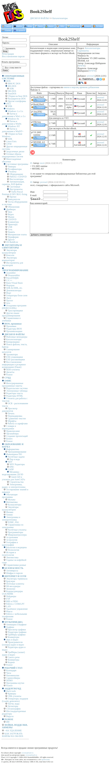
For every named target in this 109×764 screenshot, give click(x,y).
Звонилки (10, 589)
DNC (11, 467)
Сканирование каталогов (11, 350)
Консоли (10, 255)
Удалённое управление (17, 609)
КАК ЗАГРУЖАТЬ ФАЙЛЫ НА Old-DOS (12, 734)
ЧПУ (10, 462)
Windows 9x (13, 119)
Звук (10, 212)
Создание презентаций (17, 436)
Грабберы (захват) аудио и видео (13, 653)
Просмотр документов (9, 409)
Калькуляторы (14, 504)
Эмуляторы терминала (16, 579)
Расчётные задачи (16, 457)
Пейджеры (11, 596)
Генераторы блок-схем (16, 295)
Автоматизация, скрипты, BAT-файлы (13, 182)
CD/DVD (12, 219)
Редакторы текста (14, 393)
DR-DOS (12, 91)
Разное (9, 374)
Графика (10, 627)
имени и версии (71, 87)
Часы (8, 673)
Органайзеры (12, 433)
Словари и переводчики (9, 427)
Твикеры (12, 166)
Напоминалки (12, 675)
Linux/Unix (11, 141)
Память (11, 232)
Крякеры (12, 693)
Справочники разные (16, 565)
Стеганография (13, 709)
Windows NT (14, 126)
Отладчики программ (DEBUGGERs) (14, 306)
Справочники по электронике (12, 526)
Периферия (13, 237)
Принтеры (13, 224)
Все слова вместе (11, 67)
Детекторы (13, 706)
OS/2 (8, 103)
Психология (13, 550)
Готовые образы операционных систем (12, 155)
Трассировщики (15, 310)
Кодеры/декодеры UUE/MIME (12, 592)
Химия (9, 514)
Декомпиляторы (13, 290)
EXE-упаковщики (14, 357)
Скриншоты (83, 50)
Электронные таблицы (16, 391)
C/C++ (9, 280)
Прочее (12, 197)
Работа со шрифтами (18, 423)
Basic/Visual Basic (14, 283)
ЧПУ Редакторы (17, 464)
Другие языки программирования (11, 314)
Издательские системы (17, 388)
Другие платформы (17, 101)
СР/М (8, 144)
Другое (11, 239)
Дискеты (10, 372)
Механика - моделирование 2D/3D (12, 473)
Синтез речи (14, 657)
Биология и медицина (16, 547)
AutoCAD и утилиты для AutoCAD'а (13, 478)
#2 (31, 182)
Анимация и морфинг (16, 624)
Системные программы (17, 164)
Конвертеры (13, 637)
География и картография (10, 543)
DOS (8, 81)
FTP (8, 599)
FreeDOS (12, 93)
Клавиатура (13, 222)
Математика (12, 502)
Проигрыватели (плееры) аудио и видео (13, 643)
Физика (9, 512)
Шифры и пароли (14, 573)
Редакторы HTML (14, 396)
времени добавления (89, 87)
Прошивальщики (14, 331)
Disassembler (14, 275)
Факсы (9, 611)
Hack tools (11, 691)
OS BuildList (12, 242)
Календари (11, 670)
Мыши (11, 217)
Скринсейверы (13, 678)
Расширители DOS (17, 98)
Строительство (16, 482)
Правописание (13, 431)
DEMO (9, 680)
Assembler (11, 273)
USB (10, 227)
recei (42, 163)
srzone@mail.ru (27, 753)
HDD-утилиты (13, 369)
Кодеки (11, 662)
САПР (11, 469)
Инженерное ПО (14, 454)
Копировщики (13, 342)
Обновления (13, 207)
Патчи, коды (13, 703)
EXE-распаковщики (15, 359)
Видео (11, 214)
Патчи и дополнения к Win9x (11, 122)
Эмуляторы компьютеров (9, 259)
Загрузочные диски (15, 151)
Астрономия (12, 537)
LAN (8, 606)
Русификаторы (15, 169)
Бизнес (9, 438)
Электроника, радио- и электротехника (13, 485)
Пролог (9, 300)
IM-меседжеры (13, 586)
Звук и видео (12, 639)
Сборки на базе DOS (17, 96)
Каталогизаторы (60, 18)
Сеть (10, 229)
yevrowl (90, 76)
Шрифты (12, 421)
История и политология (9, 553)
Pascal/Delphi (12, 278)
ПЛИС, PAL (13, 522)
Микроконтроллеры (17, 535)
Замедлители (14, 199)
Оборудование (16, 174)
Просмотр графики (17, 629)
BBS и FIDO (12, 601)
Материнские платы (17, 234)
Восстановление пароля (13, 56)
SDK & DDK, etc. (14, 288)
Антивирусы (12, 570)
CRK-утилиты (14, 696)
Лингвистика (12, 557)
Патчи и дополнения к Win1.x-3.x (14, 115)
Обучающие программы (10, 495)
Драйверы (11, 209)
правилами (45, 759)
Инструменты (16, 189)
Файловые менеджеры (16, 337)
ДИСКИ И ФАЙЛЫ (39, 18)
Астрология (11, 540)
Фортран (10, 285)
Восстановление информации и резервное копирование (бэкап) (14, 364)
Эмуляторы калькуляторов (9, 251)
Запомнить (9, 48)
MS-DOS (12, 86)
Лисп (8, 298)
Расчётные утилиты (17, 530)
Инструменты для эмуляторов (12, 264)
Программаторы (15, 532)
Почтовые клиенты (15, 584)
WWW (81, 66)
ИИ (7, 722)
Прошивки (11, 326)
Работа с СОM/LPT (15, 604)
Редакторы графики (17, 632)
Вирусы (10, 716)
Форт (8, 293)
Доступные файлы (39, 87)
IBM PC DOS (14, 83)
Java (8, 303)
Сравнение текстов (17, 418)
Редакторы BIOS (14, 329)
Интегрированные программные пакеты (12, 384)
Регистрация (8, 54)
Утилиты (12, 171)
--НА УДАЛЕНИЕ (13, 730)
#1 (31, 163)
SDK (11, 88)
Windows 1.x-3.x (15, 111)
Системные (14, 187)
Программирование (17, 452)
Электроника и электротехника (11, 518)
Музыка (11, 499)
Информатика (12, 449)
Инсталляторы (16, 179)
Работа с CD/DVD (18, 176)
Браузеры (10, 581)
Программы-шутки (15, 683)
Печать (11, 413)
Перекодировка (15, 416)
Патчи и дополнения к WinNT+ (12, 130)
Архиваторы (12, 354)
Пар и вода (14, 459)
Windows (10, 109)
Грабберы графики (16, 634)
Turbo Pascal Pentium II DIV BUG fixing (14, 193)
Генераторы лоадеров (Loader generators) (15, 699)
